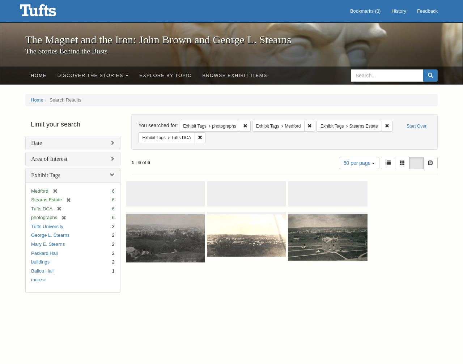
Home (39, 75)
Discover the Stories (93, 75)
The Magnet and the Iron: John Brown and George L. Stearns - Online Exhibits (47, 13)
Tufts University (47, 226)
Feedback (427, 11)
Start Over (416, 126)
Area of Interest (49, 159)
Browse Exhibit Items (235, 75)
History (398, 11)
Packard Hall (44, 253)
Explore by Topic (165, 75)
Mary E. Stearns (48, 244)
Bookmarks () (365, 11)
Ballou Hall (42, 271)
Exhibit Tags (45, 175)
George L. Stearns (50, 235)
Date (36, 143)
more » (38, 279)
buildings (40, 262)
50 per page (359, 163)
